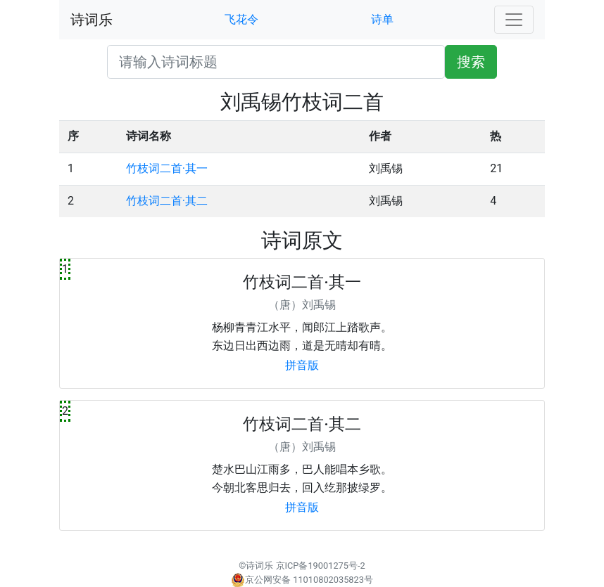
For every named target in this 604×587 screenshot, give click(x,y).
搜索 (471, 61)
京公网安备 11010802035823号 (302, 579)
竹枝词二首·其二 (167, 200)
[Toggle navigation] (514, 20)
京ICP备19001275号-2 (320, 565)
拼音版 (302, 365)
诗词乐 (91, 19)
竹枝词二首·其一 (167, 168)
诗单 (382, 19)
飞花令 (241, 19)
